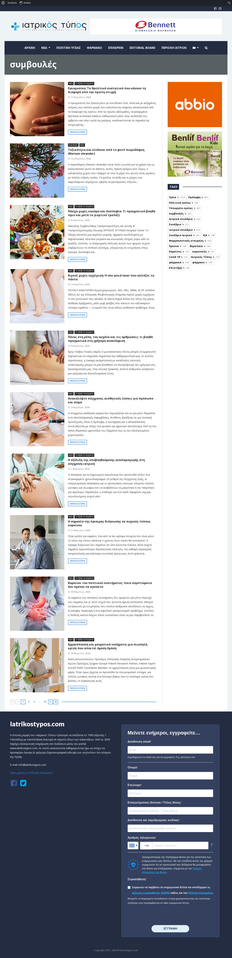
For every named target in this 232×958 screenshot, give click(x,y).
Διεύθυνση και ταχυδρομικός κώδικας (153, 820)
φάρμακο (202, 262)
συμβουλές (180, 213)
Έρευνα (177, 246)
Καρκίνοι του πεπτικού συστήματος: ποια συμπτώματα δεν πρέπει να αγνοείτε (110, 585)
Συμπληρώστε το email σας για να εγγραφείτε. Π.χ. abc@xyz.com (161, 757)
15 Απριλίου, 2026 (81, 158)
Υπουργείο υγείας (184, 208)
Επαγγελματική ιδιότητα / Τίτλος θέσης (154, 802)
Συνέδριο (179, 224)
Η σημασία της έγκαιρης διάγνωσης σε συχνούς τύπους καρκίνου (109, 523)
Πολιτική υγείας (183, 202)
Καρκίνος (179, 251)
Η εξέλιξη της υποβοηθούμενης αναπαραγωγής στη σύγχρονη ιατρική (106, 462)
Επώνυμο (134, 785)
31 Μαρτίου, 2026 (80, 530)
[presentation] (155, 915)
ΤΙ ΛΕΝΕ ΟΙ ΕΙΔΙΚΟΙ (84, 83)
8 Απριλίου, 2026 (80, 220)
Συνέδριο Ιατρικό (184, 235)
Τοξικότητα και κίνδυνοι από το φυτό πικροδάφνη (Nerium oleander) (106, 152)
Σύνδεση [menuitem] (12, 2)
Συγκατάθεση (137, 879)
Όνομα (132, 767)
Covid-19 (178, 257)
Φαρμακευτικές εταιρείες (190, 240)
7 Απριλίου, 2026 (80, 284)
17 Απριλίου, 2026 (81, 97)
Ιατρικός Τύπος (205, 257)
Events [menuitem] (25, 2)
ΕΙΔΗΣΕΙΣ (73, 144)
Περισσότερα (77, 132)
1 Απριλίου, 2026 (80, 468)
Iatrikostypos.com (37, 724)
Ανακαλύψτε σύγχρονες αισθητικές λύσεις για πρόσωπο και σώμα (110, 400)
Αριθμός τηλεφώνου (141, 837)
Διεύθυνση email (139, 741)
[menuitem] (3, 3)
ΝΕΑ (71, 83)
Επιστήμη (179, 267)
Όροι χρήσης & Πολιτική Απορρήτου (31, 772)
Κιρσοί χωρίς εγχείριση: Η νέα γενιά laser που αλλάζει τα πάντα (111, 277)
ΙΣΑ (209, 235)
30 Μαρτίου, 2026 (80, 591)
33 (45, 701)
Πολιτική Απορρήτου (200, 892)
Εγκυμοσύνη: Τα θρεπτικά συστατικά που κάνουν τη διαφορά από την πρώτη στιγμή (107, 90)
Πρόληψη (198, 197)
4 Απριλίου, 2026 (80, 345)
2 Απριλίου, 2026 (80, 407)
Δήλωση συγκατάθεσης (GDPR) (151, 892)
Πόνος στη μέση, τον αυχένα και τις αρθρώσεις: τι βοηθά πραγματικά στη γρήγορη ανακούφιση (110, 339)
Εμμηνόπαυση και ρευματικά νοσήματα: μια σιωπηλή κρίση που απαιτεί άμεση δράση (107, 646)
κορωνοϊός (203, 251)
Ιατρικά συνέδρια (184, 219)
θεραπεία (200, 246)
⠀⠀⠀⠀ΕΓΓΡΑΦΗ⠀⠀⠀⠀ (170, 928)
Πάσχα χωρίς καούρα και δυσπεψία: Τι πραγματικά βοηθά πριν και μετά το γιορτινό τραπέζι (111, 213)
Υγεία (177, 197)
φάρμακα (179, 262)
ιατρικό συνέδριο (184, 229)
